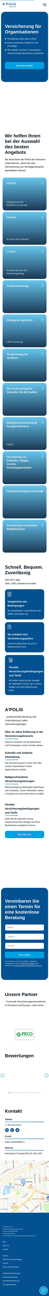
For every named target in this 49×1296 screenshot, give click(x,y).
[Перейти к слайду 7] (23, 1092)
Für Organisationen (9, 1285)
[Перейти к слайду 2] (11, 1092)
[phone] (24, 936)
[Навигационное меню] (44, 5)
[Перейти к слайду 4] (16, 1092)
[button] (23, 286)
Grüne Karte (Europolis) (11, 1267)
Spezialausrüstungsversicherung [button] (25, 491)
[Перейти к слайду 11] (32, 1092)
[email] (24, 946)
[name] (24, 927)
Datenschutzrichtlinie (28, 963)
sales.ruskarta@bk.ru (15, 1142)
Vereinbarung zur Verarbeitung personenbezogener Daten (19, 1235)
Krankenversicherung (10, 1277)
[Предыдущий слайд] (2, 1075)
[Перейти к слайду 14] (39, 1092)
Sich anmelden (24, 955)
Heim (4, 1242)
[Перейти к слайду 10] (30, 1092)
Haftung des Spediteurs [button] (20, 320)
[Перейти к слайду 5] (18, 1092)
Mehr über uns (24, 834)
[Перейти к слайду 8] (25, 1092)
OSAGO (5, 1256)
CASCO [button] (11, 251)
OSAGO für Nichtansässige (12, 1259)
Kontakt (5, 1249)
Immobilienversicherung (11, 1281)
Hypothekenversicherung (11, 1273)
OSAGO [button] (11, 183)
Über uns (6, 1246)
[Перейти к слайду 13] (37, 1092)
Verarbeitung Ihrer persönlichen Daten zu (28, 965)
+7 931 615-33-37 (13, 1125)
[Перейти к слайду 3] (14, 1092)
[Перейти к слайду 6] (21, 1092)
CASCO (5, 1263)
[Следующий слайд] (46, 1075)
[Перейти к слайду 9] (28, 1092)
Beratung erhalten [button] (24, 65)
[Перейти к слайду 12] (35, 1092)
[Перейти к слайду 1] (9, 1092)
